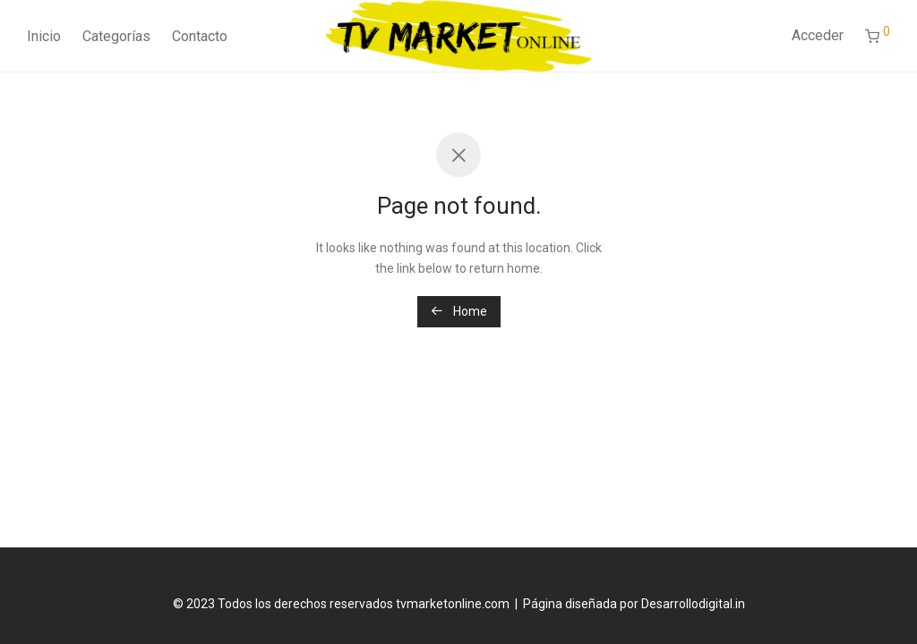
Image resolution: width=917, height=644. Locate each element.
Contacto (199, 36)
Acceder (818, 35)
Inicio (44, 36)
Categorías (116, 36)
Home (459, 311)
